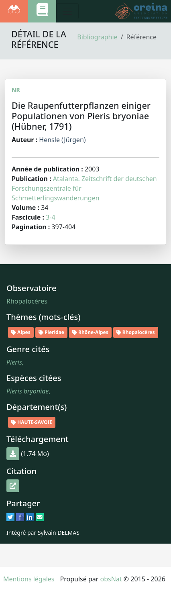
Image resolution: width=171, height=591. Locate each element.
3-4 (50, 217)
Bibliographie (97, 37)
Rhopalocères (26, 301)
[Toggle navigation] (67, 11)
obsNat (111, 579)
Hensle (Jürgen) (62, 139)
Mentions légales (29, 579)
